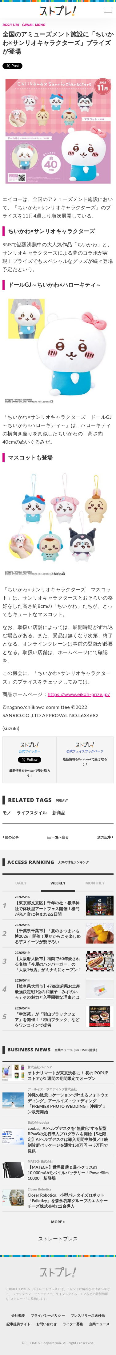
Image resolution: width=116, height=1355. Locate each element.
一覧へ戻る (58, 837)
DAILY (21, 883)
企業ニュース (99, 1324)
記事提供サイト (18, 1324)
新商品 (58, 812)
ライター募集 (73, 1324)
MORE (58, 1221)
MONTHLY (95, 883)
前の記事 (10, 837)
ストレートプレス (58, 1238)
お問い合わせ (46, 1324)
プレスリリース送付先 (88, 1315)
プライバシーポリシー (48, 1315)
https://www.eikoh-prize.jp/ (79, 694)
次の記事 (105, 837)
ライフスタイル (32, 812)
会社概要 (18, 1315)
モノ (6, 812)
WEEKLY (58, 883)
